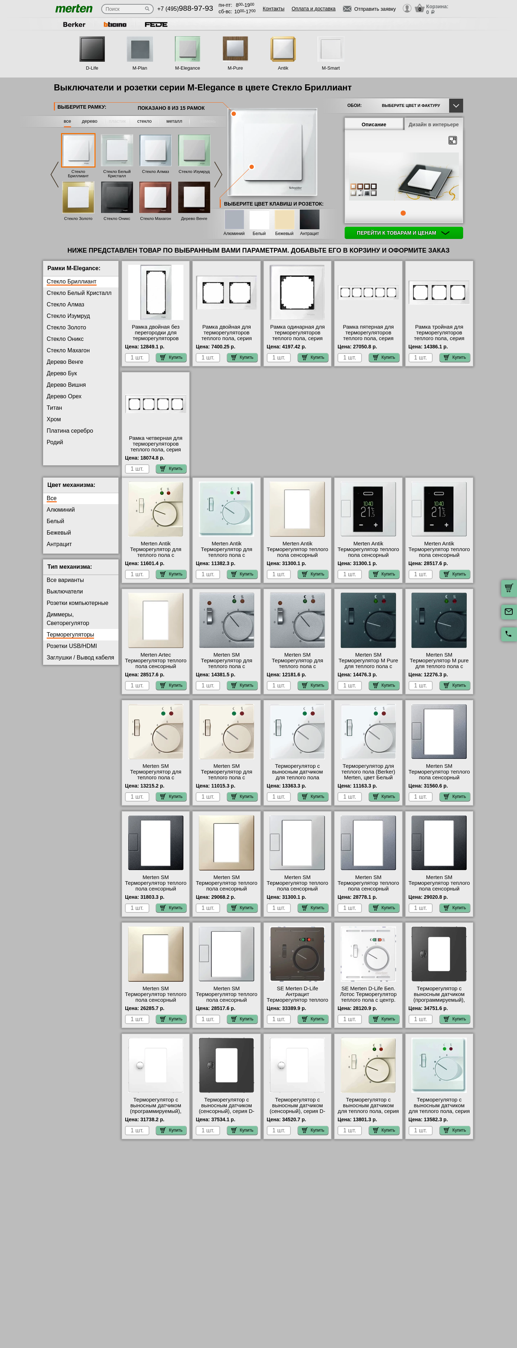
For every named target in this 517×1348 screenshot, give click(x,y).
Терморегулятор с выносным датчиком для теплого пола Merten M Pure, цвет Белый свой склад (297, 783)
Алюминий (234, 234)
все (67, 121)
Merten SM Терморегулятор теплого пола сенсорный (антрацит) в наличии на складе (155, 894)
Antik (283, 68)
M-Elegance (187, 68)
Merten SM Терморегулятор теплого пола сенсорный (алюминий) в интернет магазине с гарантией (439, 783)
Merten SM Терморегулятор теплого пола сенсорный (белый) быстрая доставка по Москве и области (297, 897)
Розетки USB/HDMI (72, 652)
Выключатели (65, 597)
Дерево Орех (64, 396)
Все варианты (65, 586)
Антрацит (309, 234)
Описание (374, 124)
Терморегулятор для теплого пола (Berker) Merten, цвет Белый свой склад (368, 780)
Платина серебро (70, 431)
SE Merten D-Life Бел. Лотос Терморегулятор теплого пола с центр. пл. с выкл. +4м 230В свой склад (368, 1005)
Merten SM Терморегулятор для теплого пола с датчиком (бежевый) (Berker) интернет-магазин (226, 786)
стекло (144, 121)
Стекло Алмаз (155, 171)
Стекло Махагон (155, 218)
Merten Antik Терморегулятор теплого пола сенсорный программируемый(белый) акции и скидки (439, 560)
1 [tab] (403, 213)
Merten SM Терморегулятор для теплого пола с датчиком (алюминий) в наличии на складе (226, 672)
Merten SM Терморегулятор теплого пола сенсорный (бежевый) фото (226, 891)
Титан (54, 408)
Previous (54, 174)
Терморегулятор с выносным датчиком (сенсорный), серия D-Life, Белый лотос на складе (297, 1117)
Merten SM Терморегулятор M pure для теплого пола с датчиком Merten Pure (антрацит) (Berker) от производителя (439, 675)
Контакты (273, 8)
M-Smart (331, 68)
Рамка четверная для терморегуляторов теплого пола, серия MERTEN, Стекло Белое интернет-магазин (155, 449)
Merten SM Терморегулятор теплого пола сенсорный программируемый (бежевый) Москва (155, 1005)
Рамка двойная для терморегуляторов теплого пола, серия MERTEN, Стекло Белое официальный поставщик (226, 341)
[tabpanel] (404, 177)
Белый (259, 234)
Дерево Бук (62, 373)
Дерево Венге (194, 218)
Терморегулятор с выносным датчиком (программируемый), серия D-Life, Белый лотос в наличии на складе (155, 1120)
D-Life (92, 68)
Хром (54, 419)
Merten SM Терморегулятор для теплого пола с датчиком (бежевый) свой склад (155, 783)
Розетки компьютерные (77, 609)
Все (52, 504)
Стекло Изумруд (194, 171)
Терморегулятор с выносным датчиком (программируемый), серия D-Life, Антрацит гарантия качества (439, 1005)
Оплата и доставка (313, 8)
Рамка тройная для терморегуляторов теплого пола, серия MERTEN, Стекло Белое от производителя (439, 338)
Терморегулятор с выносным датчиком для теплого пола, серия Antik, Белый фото (439, 1114)
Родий (55, 442)
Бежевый (284, 234)
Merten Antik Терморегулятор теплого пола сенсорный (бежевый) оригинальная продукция (297, 563)
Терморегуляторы (70, 640)
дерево (89, 121)
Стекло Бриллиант (78, 173)
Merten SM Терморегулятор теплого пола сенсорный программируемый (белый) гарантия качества (226, 1008)
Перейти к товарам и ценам (403, 233)
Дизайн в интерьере (434, 124)
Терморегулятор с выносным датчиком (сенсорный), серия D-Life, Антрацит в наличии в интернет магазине (227, 1120)
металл (174, 121)
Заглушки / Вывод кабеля (80, 663)
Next (218, 174)
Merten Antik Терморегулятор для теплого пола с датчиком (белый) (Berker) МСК (226, 560)
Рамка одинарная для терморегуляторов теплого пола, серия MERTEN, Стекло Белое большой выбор (297, 338)
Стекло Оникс (117, 218)
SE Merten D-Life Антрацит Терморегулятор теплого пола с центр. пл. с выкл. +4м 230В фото (297, 1005)
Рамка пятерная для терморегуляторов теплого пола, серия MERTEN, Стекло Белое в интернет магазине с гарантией (368, 341)
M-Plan (139, 68)
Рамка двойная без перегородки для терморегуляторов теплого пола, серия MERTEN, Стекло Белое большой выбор (155, 341)
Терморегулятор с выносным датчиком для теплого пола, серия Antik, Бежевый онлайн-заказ (368, 1117)
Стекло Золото (78, 218)
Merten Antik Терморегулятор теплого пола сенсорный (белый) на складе (368, 557)
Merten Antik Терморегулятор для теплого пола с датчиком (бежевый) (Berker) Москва (155, 560)
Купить (171, 357)
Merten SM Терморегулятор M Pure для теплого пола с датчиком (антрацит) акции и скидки (368, 672)
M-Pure (235, 68)
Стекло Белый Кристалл (116, 173)
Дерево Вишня (66, 385)
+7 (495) (185, 9)
